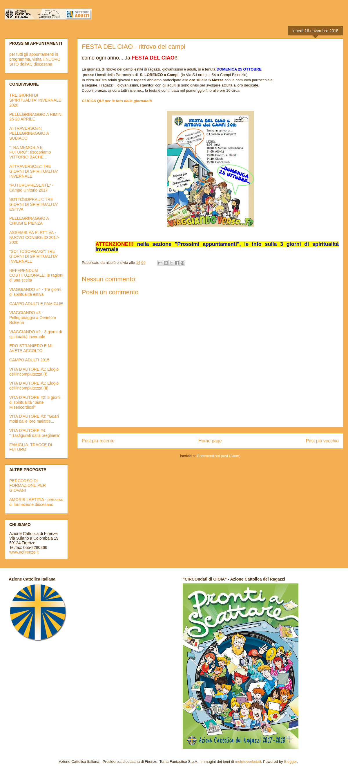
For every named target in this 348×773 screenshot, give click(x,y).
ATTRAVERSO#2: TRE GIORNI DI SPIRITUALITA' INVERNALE (33, 171)
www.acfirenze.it (24, 552)
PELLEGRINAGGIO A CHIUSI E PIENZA (29, 221)
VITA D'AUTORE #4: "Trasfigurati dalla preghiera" (34, 433)
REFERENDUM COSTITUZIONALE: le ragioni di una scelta (36, 275)
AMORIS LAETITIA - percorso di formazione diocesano (36, 502)
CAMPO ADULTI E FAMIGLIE (36, 303)
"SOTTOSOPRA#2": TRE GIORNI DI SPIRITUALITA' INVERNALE (33, 256)
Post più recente (98, 440)
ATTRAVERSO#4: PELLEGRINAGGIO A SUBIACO (29, 133)
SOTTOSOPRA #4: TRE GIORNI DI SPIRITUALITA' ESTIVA (33, 204)
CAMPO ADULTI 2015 (29, 360)
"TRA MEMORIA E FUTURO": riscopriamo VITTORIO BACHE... (30, 152)
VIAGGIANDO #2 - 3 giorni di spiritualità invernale (35, 334)
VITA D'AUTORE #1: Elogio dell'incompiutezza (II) (34, 385)
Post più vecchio (322, 440)
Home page (210, 440)
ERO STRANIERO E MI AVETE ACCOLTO (30, 348)
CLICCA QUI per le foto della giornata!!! (117, 101)
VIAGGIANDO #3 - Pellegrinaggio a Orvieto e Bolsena (32, 317)
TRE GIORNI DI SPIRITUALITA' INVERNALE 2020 (35, 100)
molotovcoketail (248, 761)
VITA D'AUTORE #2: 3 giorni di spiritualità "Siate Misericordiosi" (35, 402)
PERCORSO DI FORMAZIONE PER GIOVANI (27, 485)
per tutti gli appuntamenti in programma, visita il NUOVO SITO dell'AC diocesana (35, 59)
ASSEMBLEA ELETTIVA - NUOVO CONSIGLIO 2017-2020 (34, 237)
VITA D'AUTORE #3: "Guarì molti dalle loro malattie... (34, 419)
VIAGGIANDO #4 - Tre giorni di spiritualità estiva (35, 292)
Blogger (290, 761)
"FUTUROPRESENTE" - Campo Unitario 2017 (31, 187)
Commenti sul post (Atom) (218, 456)
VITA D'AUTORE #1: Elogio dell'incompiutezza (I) (34, 371)
